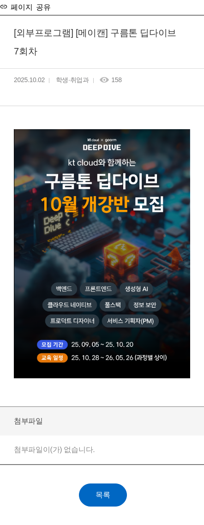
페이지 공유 (29, 6)
